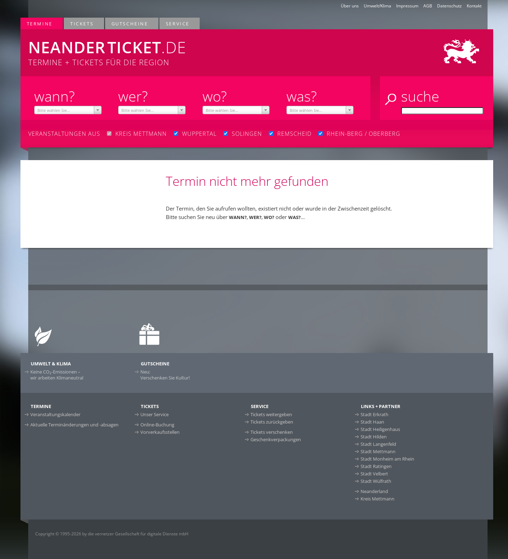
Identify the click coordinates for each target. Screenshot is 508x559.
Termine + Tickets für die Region (158, 48)
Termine (40, 23)
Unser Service (154, 414)
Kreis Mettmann (377, 499)
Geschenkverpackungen (275, 439)
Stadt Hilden (374, 436)
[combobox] (68, 110)
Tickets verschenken (271, 432)
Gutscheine (130, 23)
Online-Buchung (157, 424)
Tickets (82, 23)
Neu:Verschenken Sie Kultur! (165, 375)
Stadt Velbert (374, 473)
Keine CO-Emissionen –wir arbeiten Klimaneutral (56, 375)
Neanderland (374, 491)
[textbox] (68, 110)
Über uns (350, 6)
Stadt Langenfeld (378, 444)
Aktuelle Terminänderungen (74, 424)
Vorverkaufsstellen (160, 432)
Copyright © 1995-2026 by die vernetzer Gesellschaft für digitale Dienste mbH (111, 534)
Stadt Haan (372, 422)
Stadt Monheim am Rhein (387, 459)
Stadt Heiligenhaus (380, 429)
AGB (427, 6)
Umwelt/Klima (377, 6)
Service (177, 23)
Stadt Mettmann (378, 451)
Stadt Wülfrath (376, 481)
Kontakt (474, 6)
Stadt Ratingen (376, 466)
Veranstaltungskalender (55, 414)
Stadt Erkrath (374, 414)
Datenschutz (449, 6)
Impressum (407, 6)
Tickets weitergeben (271, 414)
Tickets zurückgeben (271, 422)
